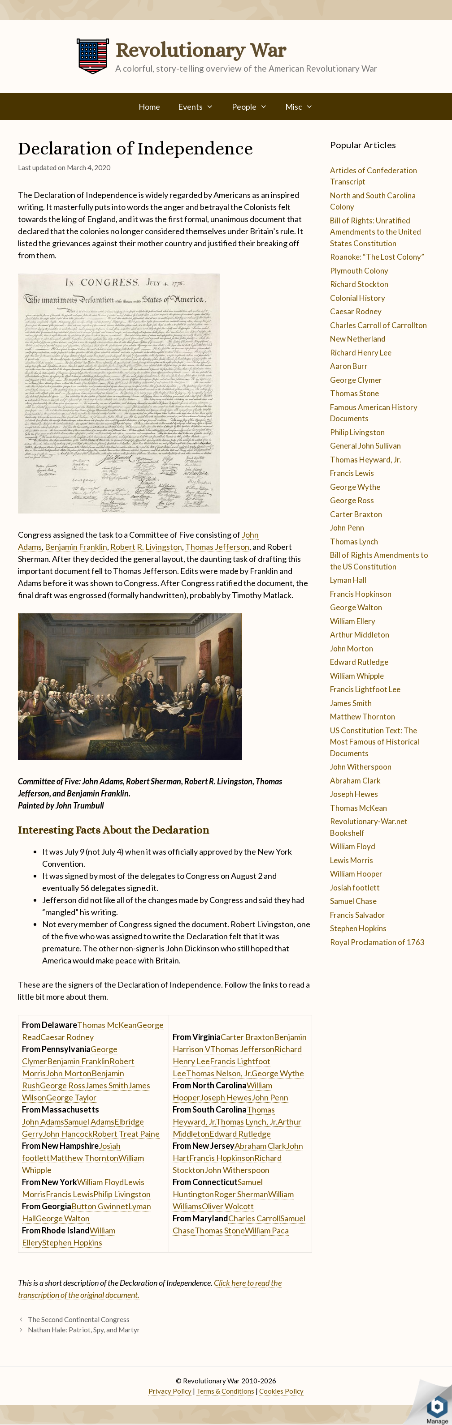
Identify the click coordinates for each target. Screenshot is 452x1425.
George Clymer (356, 380)
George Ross (62, 1085)
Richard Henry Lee (360, 352)
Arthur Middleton (359, 634)
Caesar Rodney (67, 1037)
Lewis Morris (351, 860)
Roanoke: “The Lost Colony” (377, 256)
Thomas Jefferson (217, 547)
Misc (303, 106)
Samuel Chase (353, 901)
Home (149, 106)
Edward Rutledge (240, 1133)
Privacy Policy (169, 1391)
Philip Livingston (122, 1194)
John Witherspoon (236, 1170)
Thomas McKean (107, 1025)
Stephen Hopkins (72, 1242)
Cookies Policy (281, 1391)
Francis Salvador (357, 915)
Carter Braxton (247, 1037)
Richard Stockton (359, 284)
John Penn (270, 1097)
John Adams (43, 1121)
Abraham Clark (260, 1146)
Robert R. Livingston (146, 547)
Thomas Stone (220, 1230)
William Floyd (100, 1182)
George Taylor (71, 1097)
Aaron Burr (349, 366)
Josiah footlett (355, 887)
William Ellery (352, 621)
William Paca (267, 1230)
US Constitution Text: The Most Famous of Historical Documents (374, 742)
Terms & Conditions (225, 1391)
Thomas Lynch (354, 541)
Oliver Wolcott (228, 1206)
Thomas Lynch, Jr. (247, 1121)
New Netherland (358, 338)
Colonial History (357, 298)
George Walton (63, 1218)
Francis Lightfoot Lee (365, 689)
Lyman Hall (348, 580)
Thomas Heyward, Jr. (365, 459)
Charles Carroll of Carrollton (378, 325)
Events (200, 106)
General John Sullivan (365, 445)
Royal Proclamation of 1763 (377, 942)
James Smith (106, 1085)
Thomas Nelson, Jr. (219, 1073)
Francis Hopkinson (221, 1158)
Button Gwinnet (99, 1206)
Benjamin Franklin (76, 547)
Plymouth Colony (359, 270)
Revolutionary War (200, 50)
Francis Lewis (69, 1194)
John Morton (68, 1073)
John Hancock (67, 1133)
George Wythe (278, 1073)
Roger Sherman (241, 1194)
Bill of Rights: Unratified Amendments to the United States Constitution (375, 232)
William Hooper (356, 873)
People (254, 106)
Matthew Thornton (84, 1158)
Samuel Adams (89, 1121)
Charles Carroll (254, 1218)
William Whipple (357, 675)
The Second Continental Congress (79, 1319)
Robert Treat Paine (126, 1133)
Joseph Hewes (226, 1097)
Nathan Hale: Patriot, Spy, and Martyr (84, 1330)
